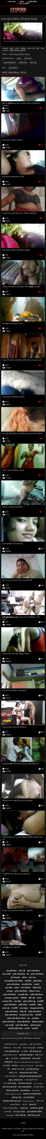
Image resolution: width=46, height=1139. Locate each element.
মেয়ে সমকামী (6, 974)
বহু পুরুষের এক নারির (37, 1008)
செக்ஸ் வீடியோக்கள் (13, 1094)
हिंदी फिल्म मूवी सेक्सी (12, 1090)
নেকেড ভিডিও (15, 1105)
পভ (28, 1018)
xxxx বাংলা (13, 1073)
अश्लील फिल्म (24, 1108)
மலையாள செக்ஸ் (26, 1066)
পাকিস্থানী (23, 998)
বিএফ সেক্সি (17, 1048)
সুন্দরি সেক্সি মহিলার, (37, 974)
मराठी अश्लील (36, 1058)
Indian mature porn (28, 1073)
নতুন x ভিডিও (13, 68)
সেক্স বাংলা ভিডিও (35, 1044)
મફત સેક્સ (36, 1090)
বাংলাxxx (24, 1051)
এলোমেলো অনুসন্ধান (12, 998)
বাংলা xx (7, 1112)
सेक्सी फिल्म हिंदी (25, 1058)
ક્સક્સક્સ (9, 1115)
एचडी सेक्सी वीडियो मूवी (12, 1051)
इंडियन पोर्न (32, 1105)
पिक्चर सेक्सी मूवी (20, 1115)
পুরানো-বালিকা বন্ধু (29, 1001)
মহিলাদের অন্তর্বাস (38, 1022)
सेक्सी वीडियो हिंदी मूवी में (26, 1055)
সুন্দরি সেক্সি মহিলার (10, 63)
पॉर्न (8, 1069)
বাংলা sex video (19, 1112)
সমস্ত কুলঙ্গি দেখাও (23, 1034)
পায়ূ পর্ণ (24, 1105)
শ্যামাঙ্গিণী (28, 981)
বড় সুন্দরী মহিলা (11, 971)
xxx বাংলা (39, 1055)
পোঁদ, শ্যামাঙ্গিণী (24, 4)
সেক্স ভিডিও (14, 1058)
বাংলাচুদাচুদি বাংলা (31, 1080)
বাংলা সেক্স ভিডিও (11, 1076)
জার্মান (22, 2)
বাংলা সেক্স (11, 2)
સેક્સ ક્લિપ (23, 1044)
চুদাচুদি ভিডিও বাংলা (10, 1055)
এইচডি (24, 977)
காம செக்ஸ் (37, 1083)
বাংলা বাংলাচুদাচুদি (29, 1048)
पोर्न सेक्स (40, 1048)
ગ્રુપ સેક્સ (39, 1066)
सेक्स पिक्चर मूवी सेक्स (25, 1083)
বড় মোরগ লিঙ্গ (7, 1001)
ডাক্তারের (10, 991)
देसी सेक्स (15, 1066)
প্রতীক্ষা (39, 1005)
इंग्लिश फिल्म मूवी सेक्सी (9, 1087)
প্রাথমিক (23, 1123)
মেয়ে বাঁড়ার (8, 988)
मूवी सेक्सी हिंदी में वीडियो (34, 1112)
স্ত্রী (28, 974)
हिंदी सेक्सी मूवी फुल (35, 1051)
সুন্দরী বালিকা (32, 2)
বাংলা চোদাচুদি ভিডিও (10, 1108)
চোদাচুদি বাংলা (38, 1087)
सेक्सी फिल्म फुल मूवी (33, 1115)
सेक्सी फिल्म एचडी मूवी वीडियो (32, 1094)
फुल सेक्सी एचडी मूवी (32, 1069)
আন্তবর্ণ (16, 988)
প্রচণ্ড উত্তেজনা (26, 988)
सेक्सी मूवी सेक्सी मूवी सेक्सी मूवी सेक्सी (30, 1076)
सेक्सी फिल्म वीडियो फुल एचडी (12, 1101)
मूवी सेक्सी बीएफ (25, 1090)
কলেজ (19, 58)
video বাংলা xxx (17, 1069)
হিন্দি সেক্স (40, 1101)
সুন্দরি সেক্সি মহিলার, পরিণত (16, 1018)
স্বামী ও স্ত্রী (33, 63)
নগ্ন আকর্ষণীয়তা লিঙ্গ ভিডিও (13, 981)
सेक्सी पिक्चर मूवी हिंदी (36, 1108)
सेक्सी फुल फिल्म (17, 1097)
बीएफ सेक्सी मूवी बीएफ (24, 1087)
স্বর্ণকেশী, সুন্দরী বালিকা (15, 1028)
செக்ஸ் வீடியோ (29, 1101)
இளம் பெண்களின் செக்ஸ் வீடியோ (27, 1062)
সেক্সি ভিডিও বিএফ (10, 1044)
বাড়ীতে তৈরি (37, 988)
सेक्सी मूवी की (9, 1062)
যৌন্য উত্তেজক (15, 977)
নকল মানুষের (24, 1008)
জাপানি (27, 1028)
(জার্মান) (36, 984)
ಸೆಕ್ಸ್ (7, 1058)
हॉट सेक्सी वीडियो (29, 1097)
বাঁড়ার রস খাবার (34, 991)
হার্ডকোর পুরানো (35, 1025)
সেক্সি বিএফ (7, 1048)
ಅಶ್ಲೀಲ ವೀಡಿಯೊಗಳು (15, 1080)
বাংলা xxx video (9, 1083)
